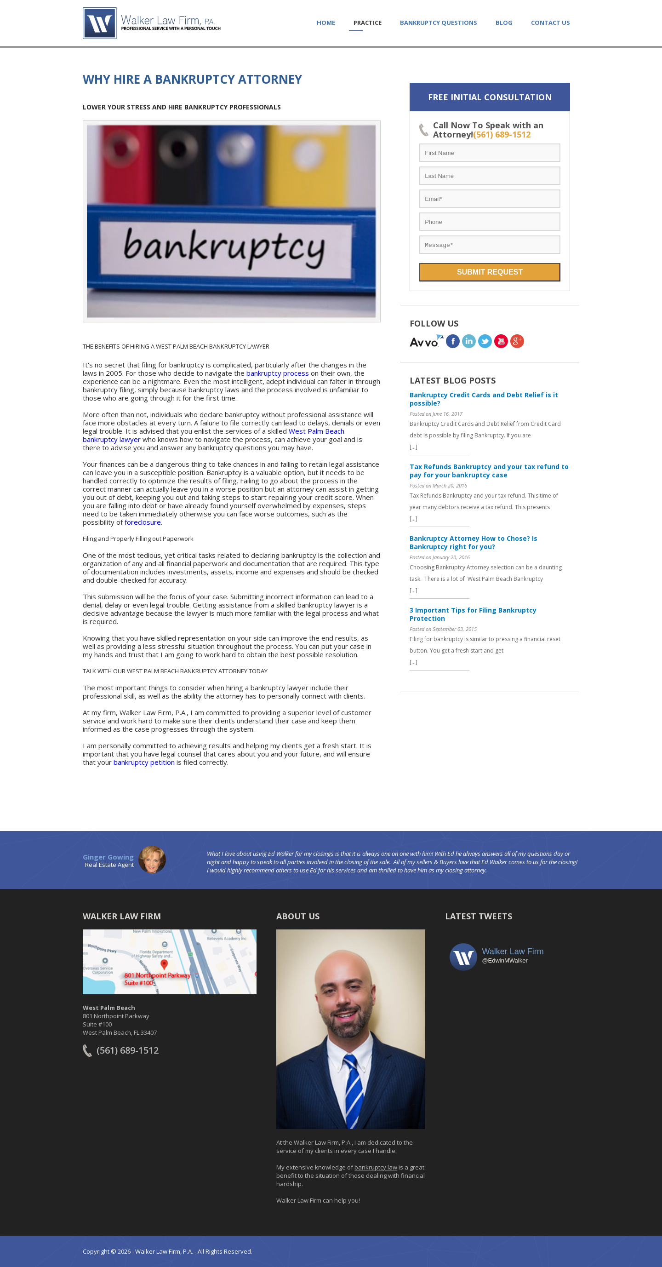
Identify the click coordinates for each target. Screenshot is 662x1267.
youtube (501, 341)
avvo (427, 341)
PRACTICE (368, 22)
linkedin (469, 341)
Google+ (517, 341)
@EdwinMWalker (504, 960)
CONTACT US (550, 22)
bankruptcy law (375, 1167)
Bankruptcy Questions (438, 22)
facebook (453, 341)
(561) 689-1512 (502, 134)
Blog (504, 22)
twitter (485, 341)
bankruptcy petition (144, 762)
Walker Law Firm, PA (152, 23)
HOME (326, 22)
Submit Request (490, 272)
